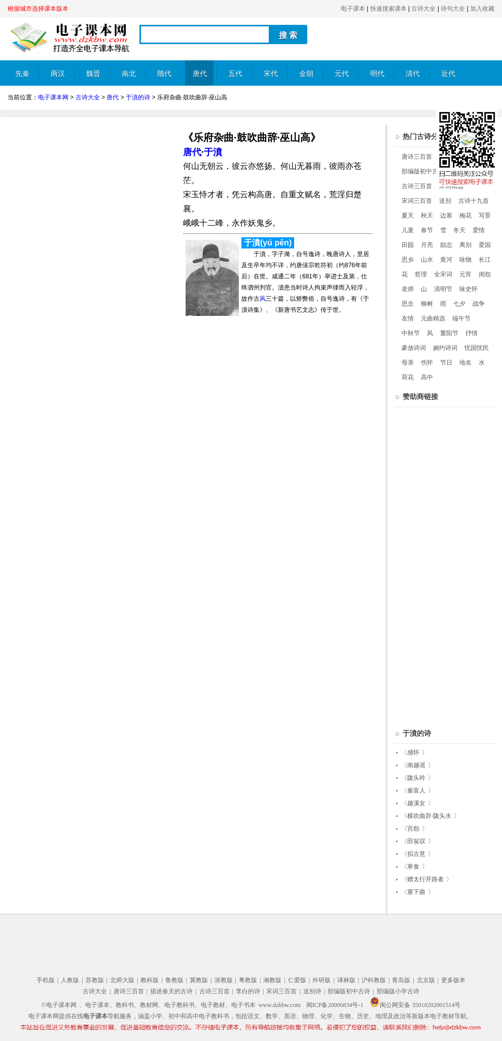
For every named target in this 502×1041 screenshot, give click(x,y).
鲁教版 (174, 980)
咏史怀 (468, 289)
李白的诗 (248, 991)
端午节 (461, 318)
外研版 (321, 980)
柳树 (427, 303)
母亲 (408, 362)
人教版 (70, 980)
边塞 (446, 215)
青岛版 (401, 980)
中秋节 (411, 333)
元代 (342, 74)
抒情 (471, 333)
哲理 (421, 274)
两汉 (58, 74)
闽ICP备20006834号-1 (335, 1005)
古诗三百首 (417, 186)
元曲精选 (433, 318)
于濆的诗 (138, 97)
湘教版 (272, 980)
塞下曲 (416, 891)
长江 (485, 259)
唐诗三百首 (417, 156)
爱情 (479, 230)
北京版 (426, 980)
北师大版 (122, 980)
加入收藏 (482, 8)
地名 (465, 362)
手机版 (46, 980)
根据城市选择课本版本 (38, 8)
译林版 (346, 980)
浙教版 (223, 980)
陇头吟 (416, 777)
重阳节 (449, 333)
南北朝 (129, 78)
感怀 (413, 752)
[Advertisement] (93, 196)
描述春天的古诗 (171, 991)
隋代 (164, 74)
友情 (408, 318)
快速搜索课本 (388, 8)
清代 (413, 74)
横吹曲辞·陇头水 (429, 815)
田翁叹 (416, 841)
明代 (377, 74)
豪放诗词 (414, 347)
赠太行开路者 (425, 879)
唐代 (200, 74)
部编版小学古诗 (398, 991)
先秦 (22, 74)
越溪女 (416, 803)
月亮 (427, 244)
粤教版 (248, 980)
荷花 (408, 377)
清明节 (443, 289)
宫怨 (413, 828)
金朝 (306, 74)
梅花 (465, 215)
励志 (446, 244)
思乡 (408, 259)
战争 (479, 303)
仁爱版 (297, 980)
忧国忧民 (476, 347)
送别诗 (312, 991)
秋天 (427, 215)
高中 (427, 377)
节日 (446, 362)
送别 (445, 200)
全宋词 (443, 274)
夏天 (408, 215)
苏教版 (95, 980)
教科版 (149, 980)
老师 (408, 289)
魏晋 (93, 74)
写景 (485, 215)
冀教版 (199, 980)
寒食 (413, 866)
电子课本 (353, 8)
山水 (427, 259)
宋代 (271, 74)
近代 (448, 74)
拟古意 (416, 853)
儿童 (408, 230)
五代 (235, 74)
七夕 (459, 303)
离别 (465, 244)
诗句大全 (453, 8)
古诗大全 (423, 8)
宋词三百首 (417, 200)
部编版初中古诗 (423, 171)
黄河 (446, 259)
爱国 (485, 244)
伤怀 (427, 362)
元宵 (465, 274)
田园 (408, 244)
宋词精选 (451, 186)
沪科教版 (374, 980)
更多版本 (453, 980)
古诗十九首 (473, 200)
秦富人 (416, 790)
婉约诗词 (445, 347)
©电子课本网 (59, 1005)
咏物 (465, 259)
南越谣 (416, 765)
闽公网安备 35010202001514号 (415, 1005)
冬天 (459, 230)
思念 (408, 303)
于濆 (213, 152)
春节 (427, 230)
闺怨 (485, 274)
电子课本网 (53, 97)
